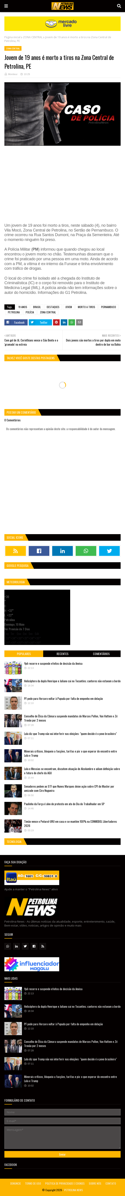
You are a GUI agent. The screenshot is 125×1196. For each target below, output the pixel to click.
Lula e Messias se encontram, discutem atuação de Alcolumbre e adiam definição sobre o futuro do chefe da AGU (72, 771)
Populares (24, 653)
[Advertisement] (62, 183)
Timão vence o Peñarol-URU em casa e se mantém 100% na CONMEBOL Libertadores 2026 (70, 823)
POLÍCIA (30, 312)
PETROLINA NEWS (73, 1190)
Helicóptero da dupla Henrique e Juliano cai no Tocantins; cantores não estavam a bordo (72, 681)
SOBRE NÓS (95, 1183)
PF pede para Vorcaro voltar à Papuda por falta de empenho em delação (63, 698)
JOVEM (68, 307)
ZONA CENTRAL (33, 37)
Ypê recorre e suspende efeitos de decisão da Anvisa (53, 663)
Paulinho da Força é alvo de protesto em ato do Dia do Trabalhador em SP (64, 804)
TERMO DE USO (33, 1183)
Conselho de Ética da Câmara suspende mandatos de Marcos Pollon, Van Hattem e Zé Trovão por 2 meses (71, 718)
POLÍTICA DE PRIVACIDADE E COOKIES (65, 1183)
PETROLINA (14, 312)
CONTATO (110, 1183)
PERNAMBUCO (108, 307)
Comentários (101, 653)
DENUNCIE (15, 1183)
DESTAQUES (53, 307)
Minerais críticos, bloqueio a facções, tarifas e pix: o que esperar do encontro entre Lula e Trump (70, 753)
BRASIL (37, 307)
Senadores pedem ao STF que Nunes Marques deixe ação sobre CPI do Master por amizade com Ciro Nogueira (69, 788)
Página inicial (12, 37)
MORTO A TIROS (86, 307)
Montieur (13, 74)
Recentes (62, 653)
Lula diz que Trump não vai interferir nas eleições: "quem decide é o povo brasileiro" (70, 733)
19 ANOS (22, 307)
